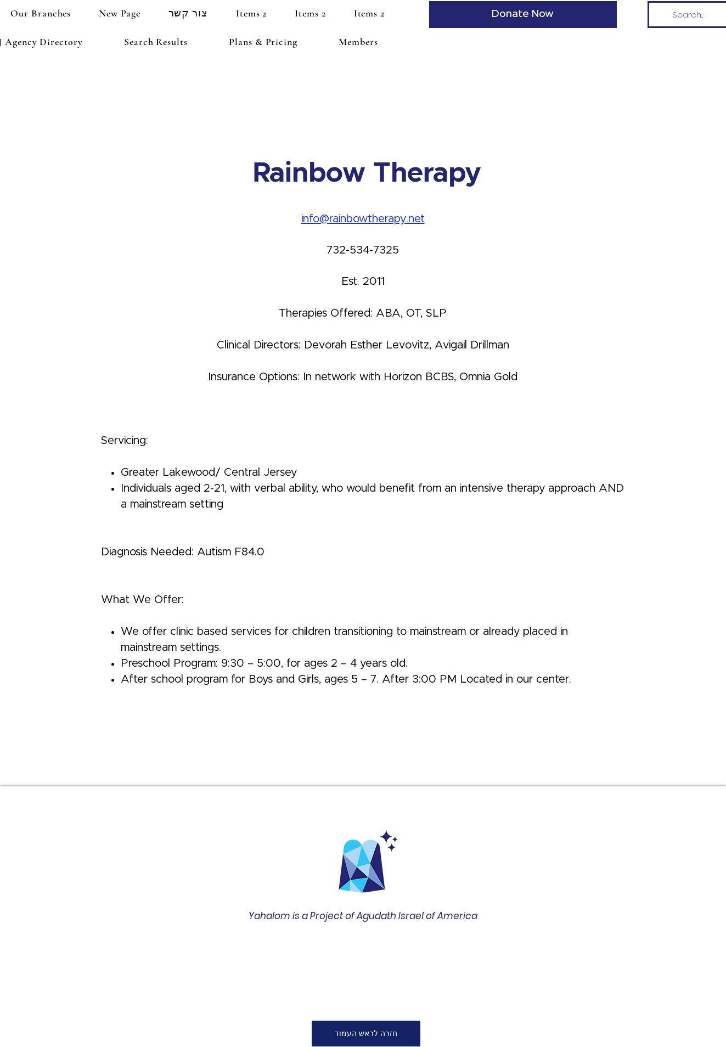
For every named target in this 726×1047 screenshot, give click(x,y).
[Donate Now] (523, 14)
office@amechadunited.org (355, 977)
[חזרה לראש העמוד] (366, 1033)
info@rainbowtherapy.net (363, 218)
